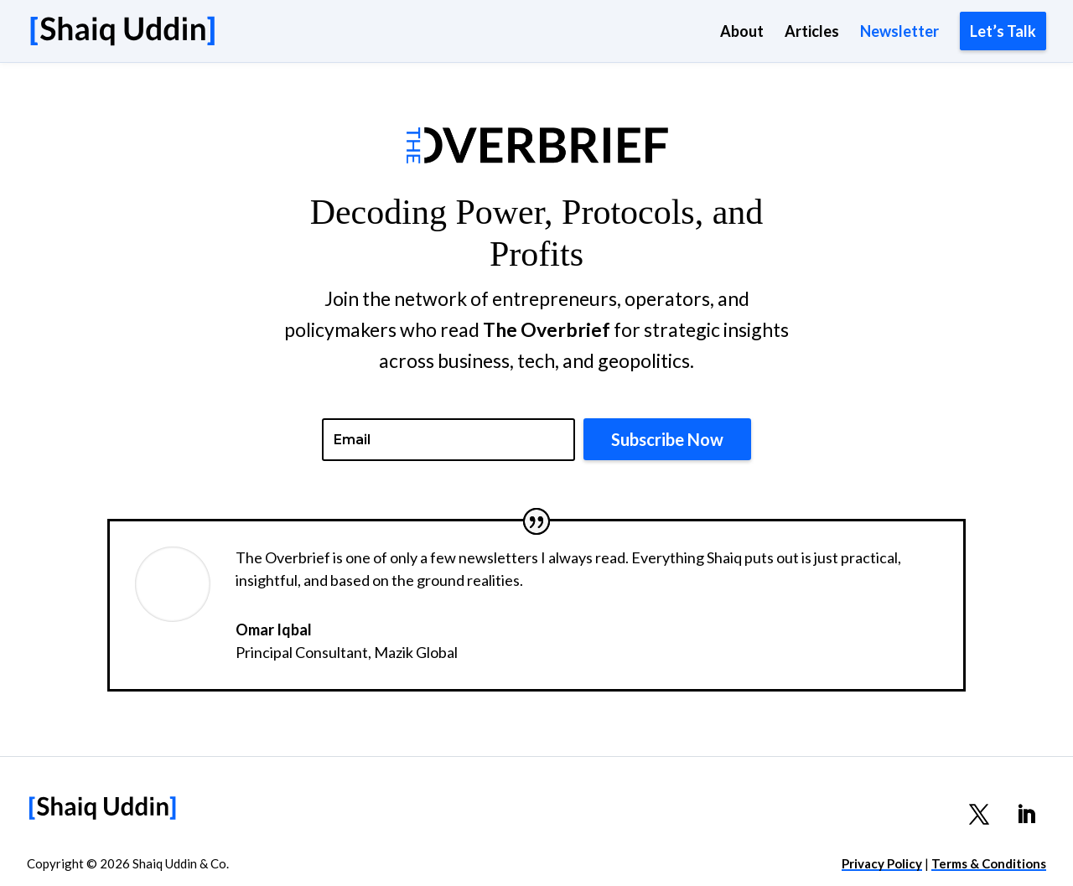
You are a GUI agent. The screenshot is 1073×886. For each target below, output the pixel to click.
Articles (812, 32)
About (742, 32)
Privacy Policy (882, 863)
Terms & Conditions (988, 863)
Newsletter (899, 32)
